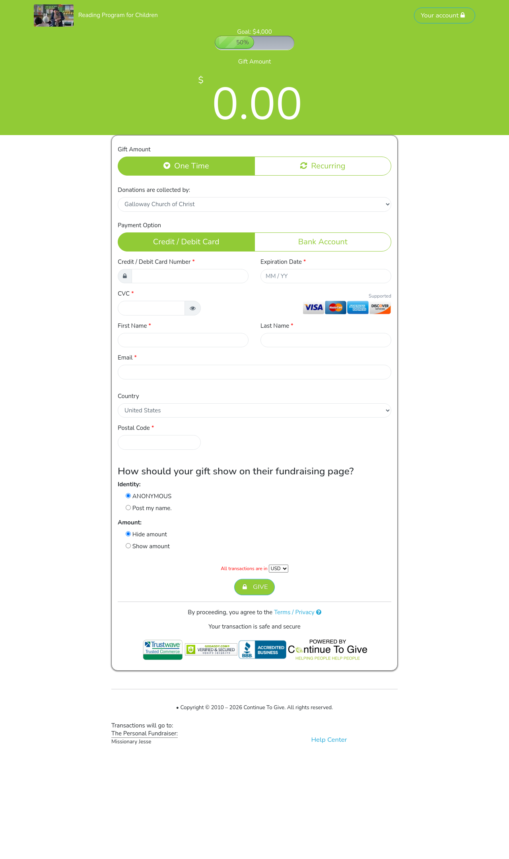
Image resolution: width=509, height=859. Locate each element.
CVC (126, 294)
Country (128, 396)
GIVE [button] (254, 587)
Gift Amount (134, 149)
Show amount (148, 546)
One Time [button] (186, 165)
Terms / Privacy (297, 612)
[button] (193, 308)
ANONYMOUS (148, 496)
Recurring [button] (322, 165)
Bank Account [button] (323, 241)
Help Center (329, 739)
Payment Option (139, 225)
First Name (134, 326)
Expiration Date (283, 262)
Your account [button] (443, 15)
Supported (380, 296)
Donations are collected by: (154, 190)
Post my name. (149, 508)
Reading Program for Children (118, 15)
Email (127, 358)
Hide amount (146, 534)
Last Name (276, 326)
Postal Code (136, 428)
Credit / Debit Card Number (156, 262)
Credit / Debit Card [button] (186, 241)
